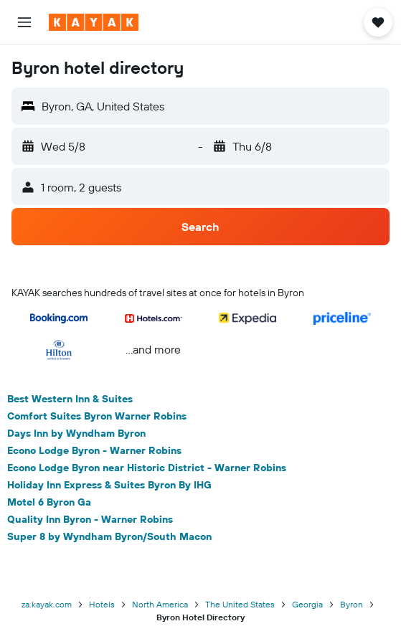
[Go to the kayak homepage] (93, 22)
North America (160, 604)
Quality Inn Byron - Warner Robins (90, 519)
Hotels (102, 604)
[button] (24, 22)
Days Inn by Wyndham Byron (76, 433)
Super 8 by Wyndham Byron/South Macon (109, 536)
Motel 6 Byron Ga (49, 502)
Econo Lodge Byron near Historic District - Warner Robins (146, 467)
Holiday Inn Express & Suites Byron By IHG (109, 484)
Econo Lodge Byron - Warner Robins (94, 450)
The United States (240, 604)
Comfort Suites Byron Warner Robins (97, 415)
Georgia (307, 604)
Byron (351, 604)
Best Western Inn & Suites (70, 398)
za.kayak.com (47, 604)
